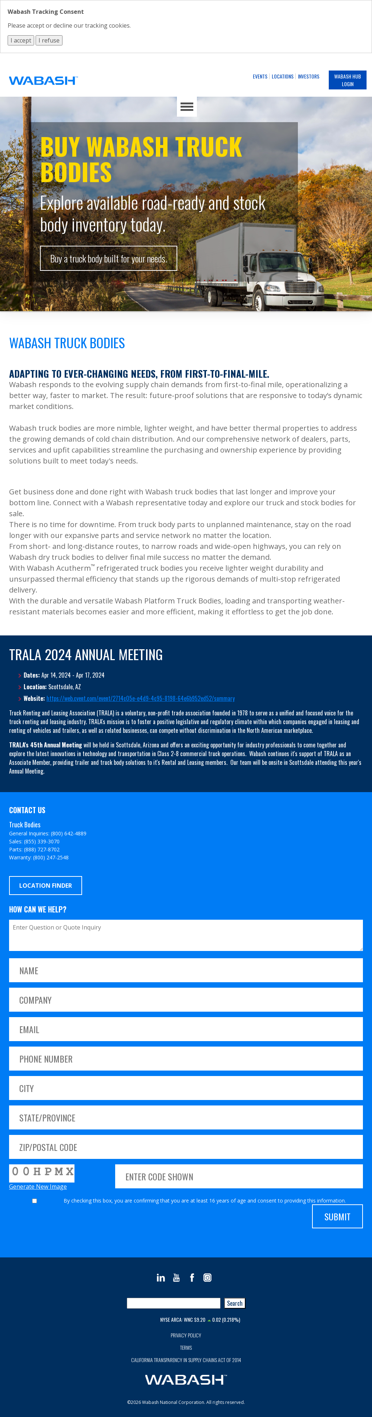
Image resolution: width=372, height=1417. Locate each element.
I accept (21, 40)
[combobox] (174, 1303)
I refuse (49, 40)
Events (260, 76)
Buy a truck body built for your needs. (108, 258)
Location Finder (45, 886)
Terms (186, 1347)
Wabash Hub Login (347, 80)
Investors (308, 76)
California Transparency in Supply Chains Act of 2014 (186, 1360)
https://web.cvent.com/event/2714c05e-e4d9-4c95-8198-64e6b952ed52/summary (140, 698)
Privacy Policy (186, 1335)
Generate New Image (38, 1187)
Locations (283, 76)
